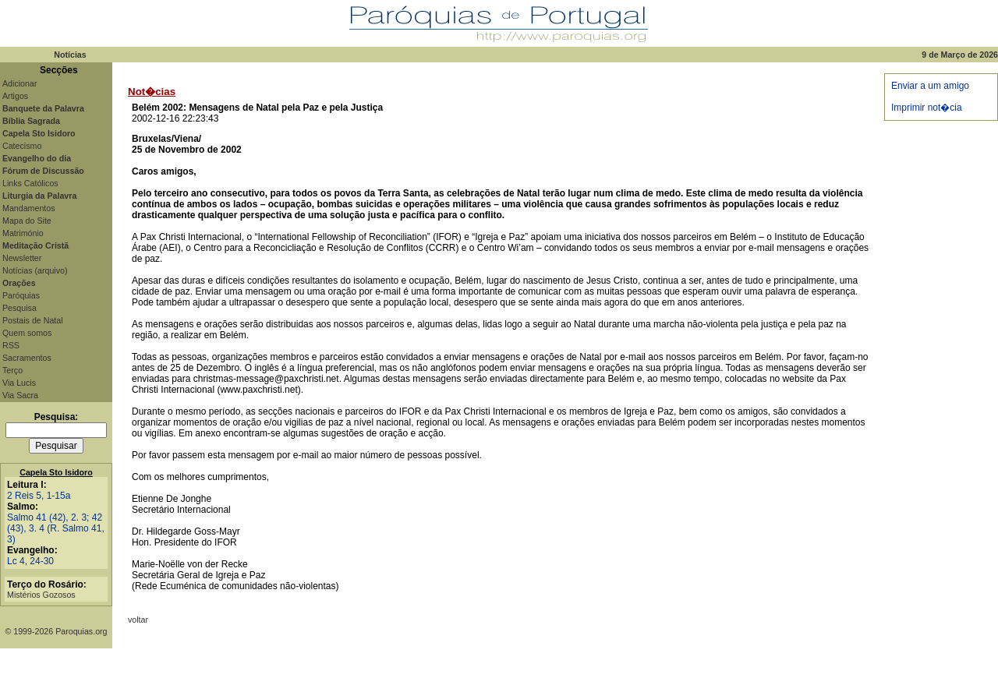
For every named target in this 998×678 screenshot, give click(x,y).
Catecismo (21, 145)
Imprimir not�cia (926, 107)
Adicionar (19, 83)
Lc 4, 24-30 (30, 561)
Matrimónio (23, 233)
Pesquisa (19, 308)
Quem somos (26, 332)
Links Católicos (30, 183)
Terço (12, 370)
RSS (10, 345)
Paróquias (21, 295)
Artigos (15, 96)
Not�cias (151, 91)
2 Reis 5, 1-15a (38, 495)
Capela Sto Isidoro (56, 472)
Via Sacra (20, 395)
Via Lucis (19, 382)
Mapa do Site (26, 220)
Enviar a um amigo (930, 85)
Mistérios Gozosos (41, 594)
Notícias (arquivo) (35, 270)
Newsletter (21, 258)
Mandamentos (28, 208)
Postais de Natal (32, 320)
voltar (138, 619)
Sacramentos (26, 357)
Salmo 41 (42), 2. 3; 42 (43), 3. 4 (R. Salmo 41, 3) (55, 528)
